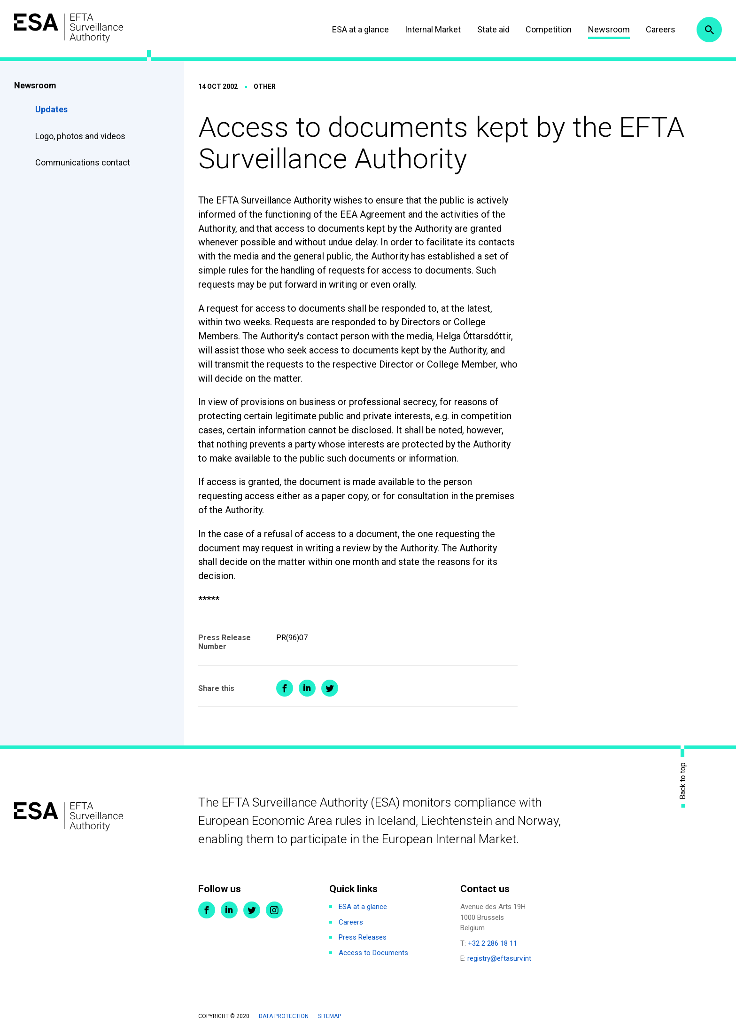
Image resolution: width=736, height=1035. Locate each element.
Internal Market (433, 29)
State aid (493, 29)
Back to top (683, 781)
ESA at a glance (360, 29)
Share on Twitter (329, 688)
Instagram (274, 910)
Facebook (206, 910)
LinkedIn (229, 910)
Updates (51, 109)
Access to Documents (373, 953)
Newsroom (609, 29)
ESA (68, 28)
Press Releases (363, 937)
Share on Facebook (284, 688)
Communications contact (82, 162)
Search (709, 29)
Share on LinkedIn (307, 688)
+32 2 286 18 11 (492, 943)
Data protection (284, 1016)
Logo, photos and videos (81, 136)
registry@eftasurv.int (499, 958)
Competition (549, 29)
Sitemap (329, 1016)
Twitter (251, 910)
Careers (660, 29)
